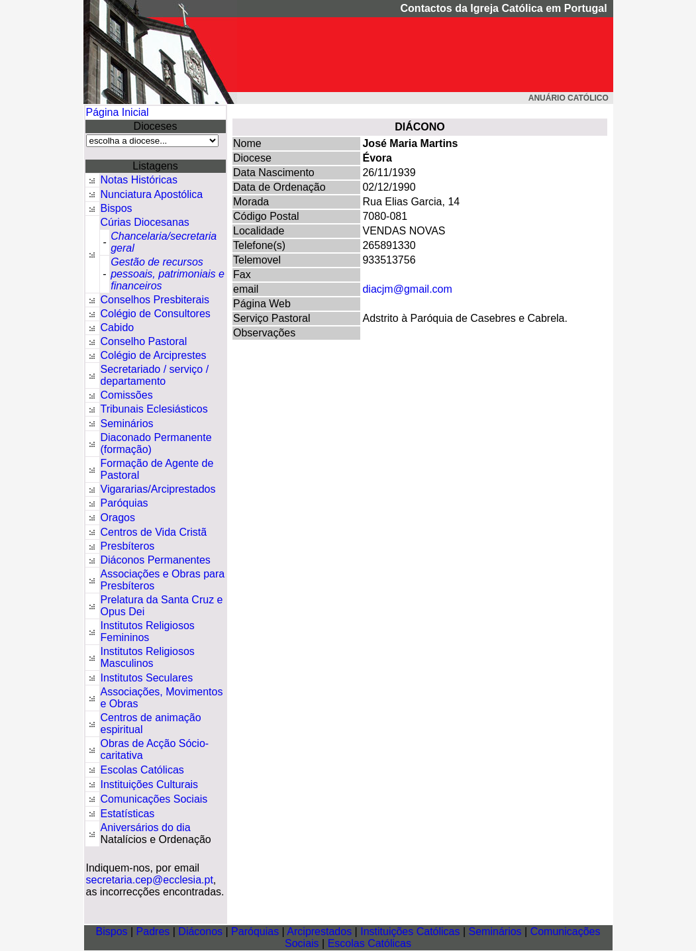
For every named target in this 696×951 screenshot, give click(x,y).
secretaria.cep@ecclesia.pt (149, 879)
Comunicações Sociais (154, 799)
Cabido (117, 327)
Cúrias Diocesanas (145, 222)
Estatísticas (128, 813)
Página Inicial (117, 112)
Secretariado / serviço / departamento (155, 375)
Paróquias (124, 503)
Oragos (118, 517)
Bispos (116, 208)
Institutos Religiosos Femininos (148, 631)
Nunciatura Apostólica (152, 194)
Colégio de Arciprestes (154, 355)
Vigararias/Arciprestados (158, 489)
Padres (153, 931)
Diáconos (200, 931)
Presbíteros (128, 546)
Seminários (127, 423)
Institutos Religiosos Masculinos (148, 657)
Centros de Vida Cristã (154, 532)
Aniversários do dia (146, 827)
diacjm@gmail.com (407, 289)
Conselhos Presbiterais (155, 299)
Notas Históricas (139, 179)
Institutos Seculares (147, 677)
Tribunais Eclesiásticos (154, 409)
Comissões (127, 395)
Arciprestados (319, 931)
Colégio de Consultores (156, 313)
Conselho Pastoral (144, 341)
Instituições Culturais (150, 784)
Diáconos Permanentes (156, 560)
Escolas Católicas (142, 770)
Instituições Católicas (410, 931)
